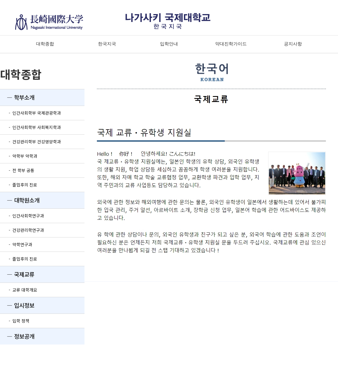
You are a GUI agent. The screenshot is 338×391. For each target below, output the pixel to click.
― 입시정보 (17, 305)
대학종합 (45, 43)
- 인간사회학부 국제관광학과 (30, 113)
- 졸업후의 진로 (18, 185)
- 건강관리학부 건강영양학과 (30, 142)
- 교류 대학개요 (18, 290)
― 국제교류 (17, 274)
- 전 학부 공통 (17, 170)
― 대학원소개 (19, 200)
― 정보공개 (17, 336)
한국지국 (107, 43)
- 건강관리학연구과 (22, 230)
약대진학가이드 (231, 43)
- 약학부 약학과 (18, 156)
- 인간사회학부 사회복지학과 (30, 127)
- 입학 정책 (14, 321)
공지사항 (293, 43)
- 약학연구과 (16, 244)
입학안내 (169, 43)
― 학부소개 (17, 97)
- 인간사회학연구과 (22, 216)
